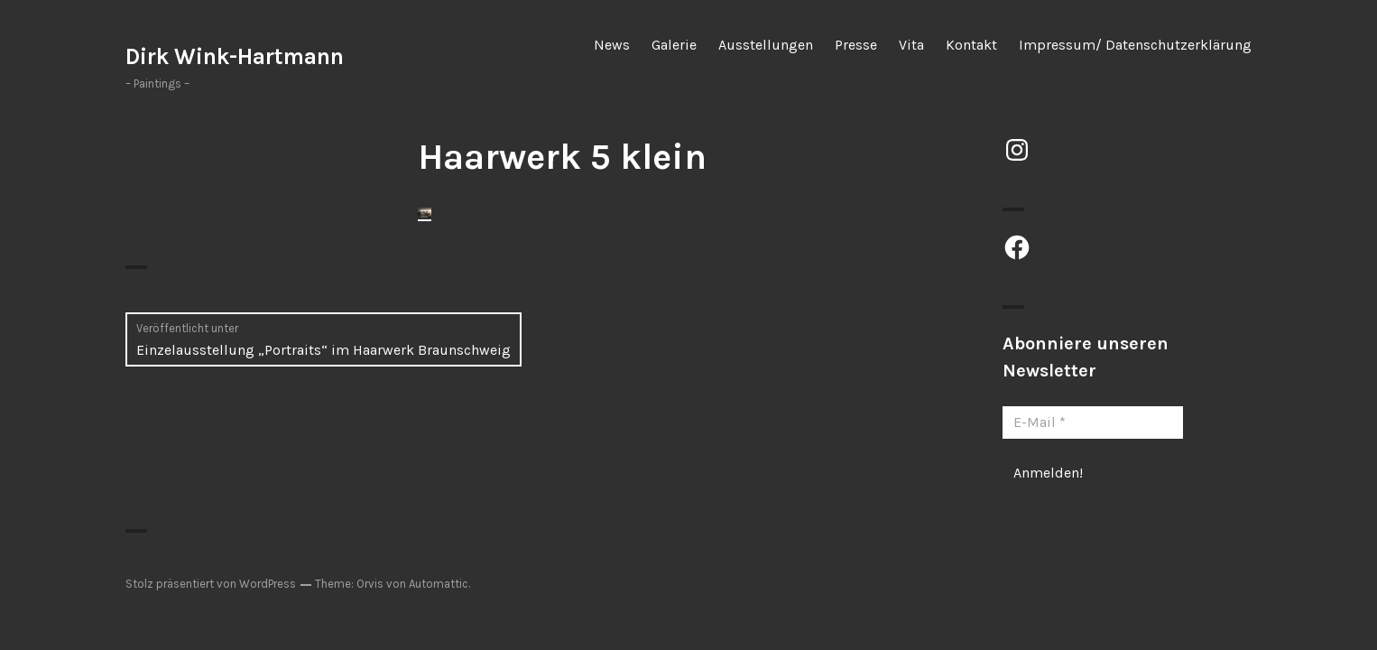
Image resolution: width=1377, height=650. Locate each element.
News (612, 44)
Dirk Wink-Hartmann (234, 56)
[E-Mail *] (1093, 422)
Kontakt (971, 44)
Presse (856, 44)
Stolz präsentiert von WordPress (210, 583)
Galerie (674, 44)
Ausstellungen (765, 44)
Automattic (438, 583)
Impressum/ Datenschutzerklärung (1135, 44)
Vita (911, 44)
